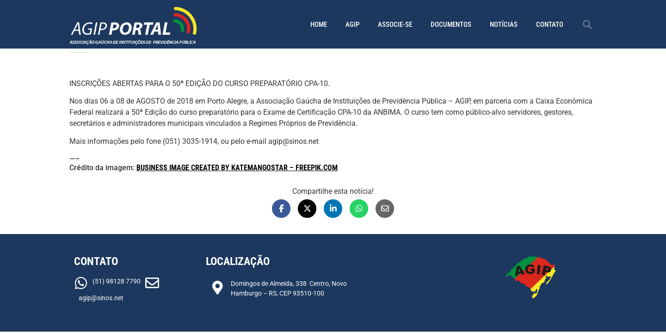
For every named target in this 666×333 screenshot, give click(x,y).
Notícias (504, 24)
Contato (549, 24)
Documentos (451, 24)
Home (318, 24)
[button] (587, 24)
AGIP (352, 24)
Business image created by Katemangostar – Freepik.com (237, 167)
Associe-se (395, 24)
